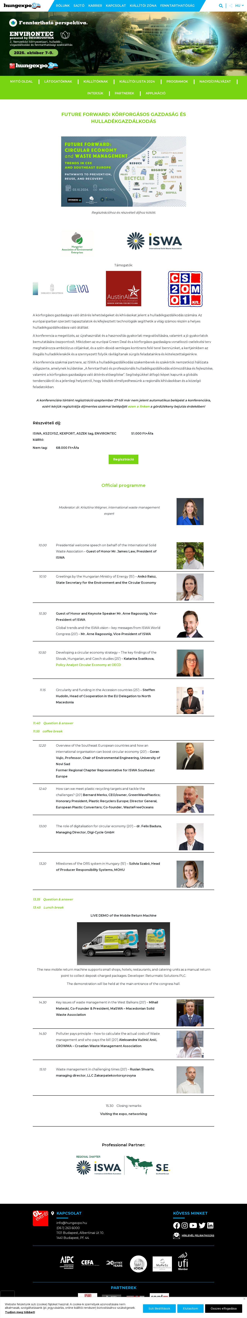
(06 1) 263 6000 (68, 1228)
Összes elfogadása (224, 1308)
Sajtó (79, 6)
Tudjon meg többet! (20, 1312)
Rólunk (63, 6)
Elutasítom (190, 1308)
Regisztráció (123, 459)
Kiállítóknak (96, 81)
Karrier (95, 6)
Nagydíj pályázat (215, 81)
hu (237, 6)
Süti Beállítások (159, 1308)
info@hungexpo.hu (72, 1223)
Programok (177, 81)
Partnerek (124, 93)
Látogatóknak (58, 81)
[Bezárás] (244, 1299)
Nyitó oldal (21, 81)
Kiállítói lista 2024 (137, 81)
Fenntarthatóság (177, 6)
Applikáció (156, 93)
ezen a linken (139, 406)
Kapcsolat (116, 6)
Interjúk (95, 93)
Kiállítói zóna (143, 6)
